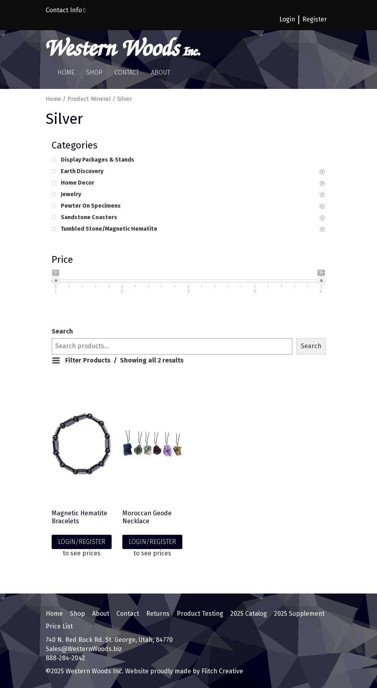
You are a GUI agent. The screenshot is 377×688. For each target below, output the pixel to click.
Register (314, 19)
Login (287, 19)
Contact (126, 72)
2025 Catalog (248, 613)
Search (62, 331)
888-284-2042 (65, 658)
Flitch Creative (221, 671)
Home (66, 72)
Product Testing (200, 613)
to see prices (82, 553)
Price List (59, 626)
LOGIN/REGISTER (81, 541)
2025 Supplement (299, 613)
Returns (158, 613)
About (160, 72)
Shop (94, 72)
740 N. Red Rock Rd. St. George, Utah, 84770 (109, 640)
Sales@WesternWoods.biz (84, 649)
